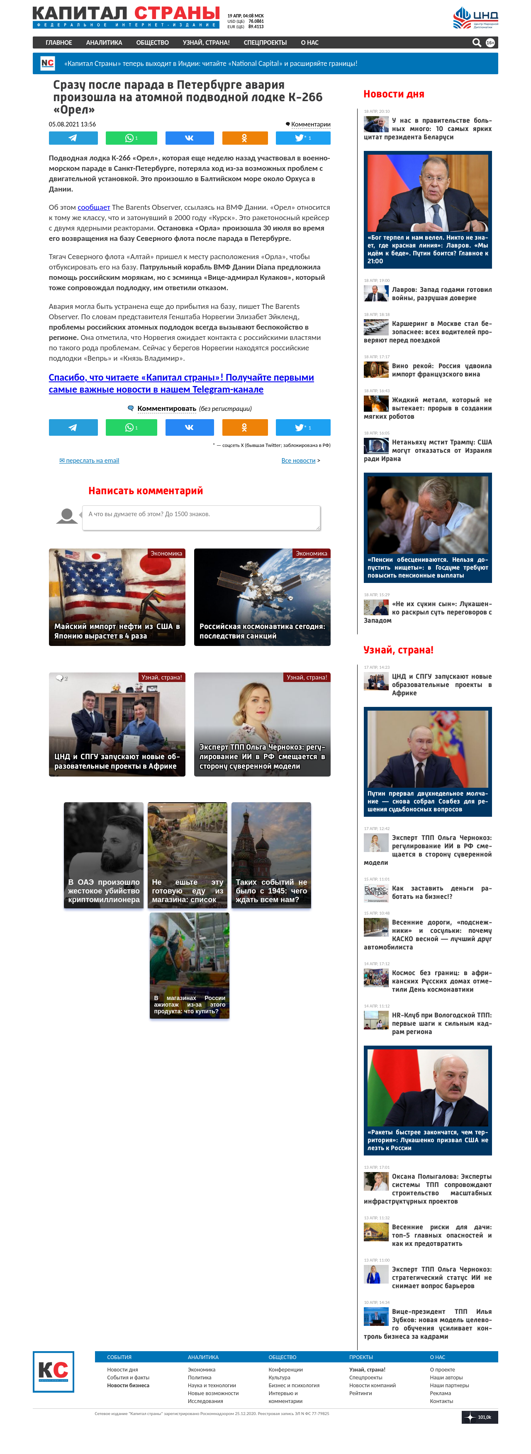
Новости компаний (372, 1385)
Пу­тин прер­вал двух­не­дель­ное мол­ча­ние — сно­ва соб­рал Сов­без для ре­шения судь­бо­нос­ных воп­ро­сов (427, 801)
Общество (153, 42)
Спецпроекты (266, 42)
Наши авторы (446, 1377)
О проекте (442, 1369)
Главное (59, 42)
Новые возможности (213, 1393)
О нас (310, 42)
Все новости (298, 471)
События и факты (129, 1377)
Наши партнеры (449, 1385)
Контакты (441, 1401)
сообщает (95, 206)
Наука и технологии (212, 1385)
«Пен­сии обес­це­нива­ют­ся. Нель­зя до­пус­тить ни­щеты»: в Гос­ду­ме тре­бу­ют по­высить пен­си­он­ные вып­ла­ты (427, 567)
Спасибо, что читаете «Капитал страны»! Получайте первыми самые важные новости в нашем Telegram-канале (182, 393)
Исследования (206, 1401)
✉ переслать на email (90, 471)
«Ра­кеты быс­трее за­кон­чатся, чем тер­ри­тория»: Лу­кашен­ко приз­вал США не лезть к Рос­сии (427, 1140)
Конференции (286, 1369)
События (120, 1357)
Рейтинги (360, 1393)
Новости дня (393, 93)
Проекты (361, 1357)
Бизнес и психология (294, 1385)
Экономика (167, 564)
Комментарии (310, 124)
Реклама (440, 1393)
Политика (200, 1377)
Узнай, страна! (206, 42)
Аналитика (105, 42)
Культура (279, 1377)
